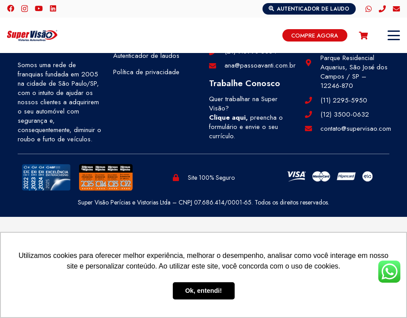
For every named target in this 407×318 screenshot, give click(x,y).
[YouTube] (39, 8)
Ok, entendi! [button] (203, 290)
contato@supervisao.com (355, 128)
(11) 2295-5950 (343, 100)
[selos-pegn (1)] (105, 177)
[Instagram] (24, 9)
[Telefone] (382, 8)
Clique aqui (227, 117)
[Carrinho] (363, 35)
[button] (394, 35)
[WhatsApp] (368, 8)
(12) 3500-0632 (344, 114)
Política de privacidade (146, 72)
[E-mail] (396, 8)
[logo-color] (32, 35)
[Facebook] (10, 8)
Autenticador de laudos (146, 56)
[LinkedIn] (53, 8)
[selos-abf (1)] (46, 177)
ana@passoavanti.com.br (260, 65)
